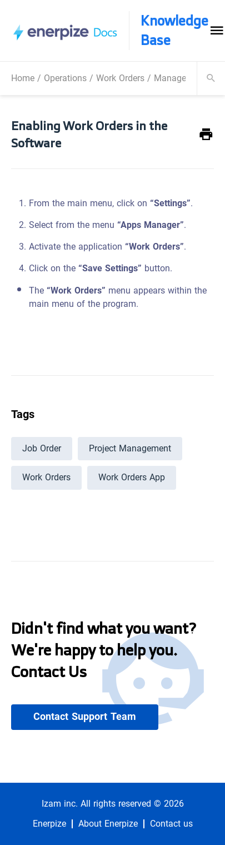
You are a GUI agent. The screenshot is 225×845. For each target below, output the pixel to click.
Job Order (41, 448)
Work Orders (120, 78)
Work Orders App (131, 477)
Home (22, 78)
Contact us (171, 823)
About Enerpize (108, 823)
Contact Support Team (84, 716)
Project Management (130, 448)
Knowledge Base (174, 30)
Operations (65, 78)
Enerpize (49, 823)
